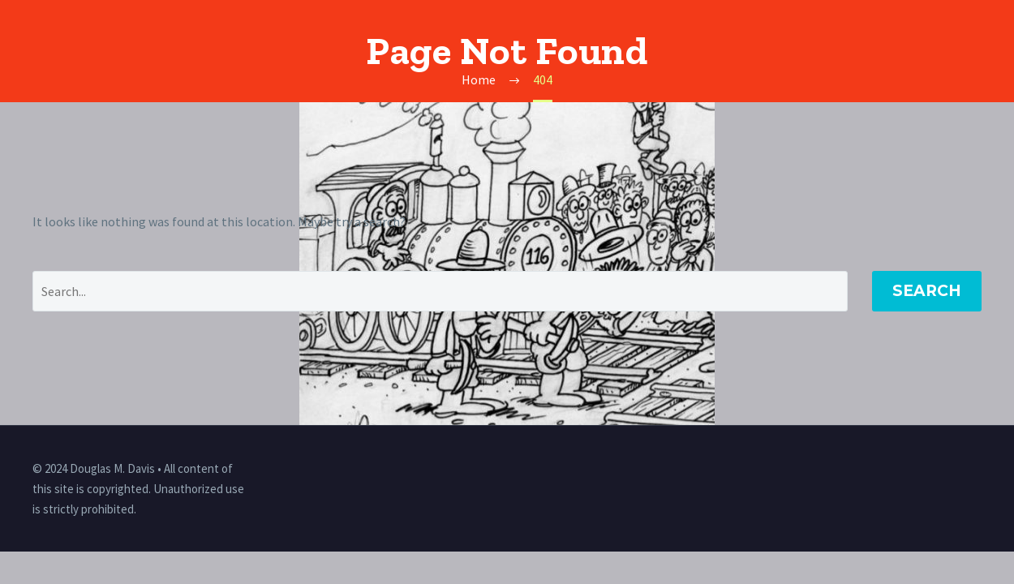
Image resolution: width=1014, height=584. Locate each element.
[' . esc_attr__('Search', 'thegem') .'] (440, 291)
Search (926, 290)
